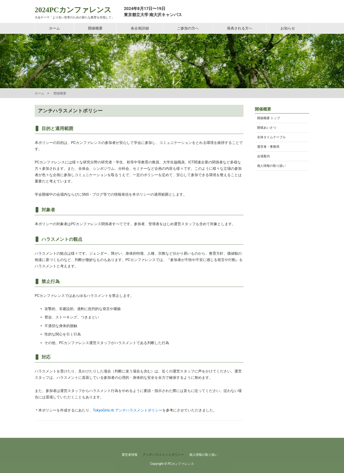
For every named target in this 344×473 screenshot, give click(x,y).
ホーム (54, 28)
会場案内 (263, 156)
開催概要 (95, 28)
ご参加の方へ (188, 28)
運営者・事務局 (268, 146)
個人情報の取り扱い (271, 166)
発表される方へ (239, 28)
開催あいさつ (266, 127)
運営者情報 (130, 454)
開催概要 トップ (268, 118)
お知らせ (287, 28)
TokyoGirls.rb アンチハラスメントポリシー (127, 410)
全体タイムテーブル (271, 137)
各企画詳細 (140, 28)
